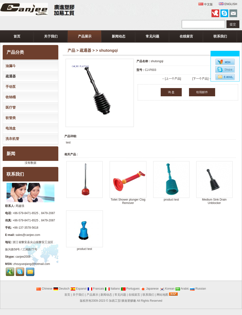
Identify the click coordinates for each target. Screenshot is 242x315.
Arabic (182, 288)
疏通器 (85, 50)
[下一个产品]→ (202, 78)
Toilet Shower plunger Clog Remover (128, 201)
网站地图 (162, 294)
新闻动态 (118, 36)
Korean (166, 288)
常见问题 (152, 36)
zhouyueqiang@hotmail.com (31, 264)
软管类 (10, 118)
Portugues (130, 288)
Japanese (149, 288)
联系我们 (220, 36)
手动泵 (10, 87)
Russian (198, 288)
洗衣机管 (11, 139)
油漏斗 (10, 66)
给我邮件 (202, 92)
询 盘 (171, 92)
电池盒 (10, 128)
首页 (17, 36)
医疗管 (10, 107)
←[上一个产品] (171, 78)
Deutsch (61, 288)
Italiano (112, 288)
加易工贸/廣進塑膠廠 (122, 300)
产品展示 (84, 36)
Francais (95, 288)
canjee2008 (22, 256)
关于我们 (51, 36)
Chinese (44, 288)
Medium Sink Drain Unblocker (214, 201)
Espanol (78, 288)
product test (171, 199)
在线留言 (186, 36)
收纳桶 (10, 97)
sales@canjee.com (27, 235)
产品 (71, 50)
